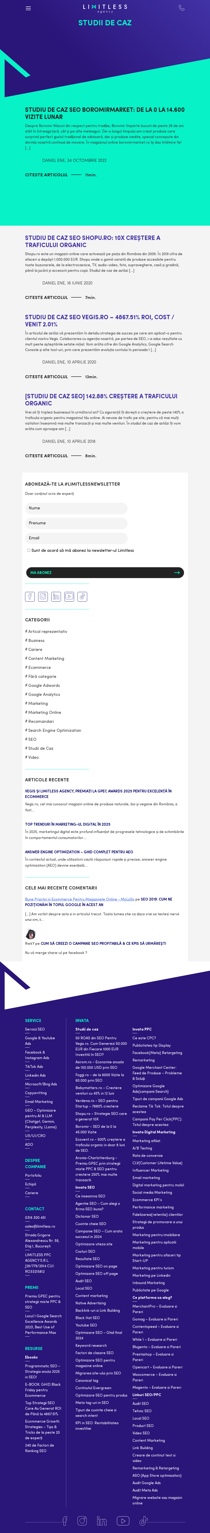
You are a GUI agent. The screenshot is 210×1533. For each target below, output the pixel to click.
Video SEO (141, 1433)
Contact (34, 1209)
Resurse (34, 1349)
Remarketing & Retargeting (155, 1468)
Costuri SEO (85, 1252)
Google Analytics (44, 695)
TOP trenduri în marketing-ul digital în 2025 (67, 825)
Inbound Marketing (148, 1283)
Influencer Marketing (150, 1171)
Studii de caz (86, 1029)
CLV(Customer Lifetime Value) (157, 1163)
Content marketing (91, 1296)
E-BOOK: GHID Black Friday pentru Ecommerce (43, 1390)
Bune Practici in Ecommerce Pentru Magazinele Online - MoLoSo (79, 899)
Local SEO (83, 1289)
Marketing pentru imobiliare (156, 1235)
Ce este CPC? (144, 1038)
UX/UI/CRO (35, 1136)
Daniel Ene (53, 161)
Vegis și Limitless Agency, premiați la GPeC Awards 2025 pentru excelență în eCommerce (98, 794)
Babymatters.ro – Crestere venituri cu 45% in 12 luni (98, 1091)
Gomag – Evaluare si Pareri (155, 1319)
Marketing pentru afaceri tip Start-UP (156, 1258)
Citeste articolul (46, 175)
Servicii (33, 1021)
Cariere (35, 650)
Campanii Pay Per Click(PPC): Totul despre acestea (157, 1122)
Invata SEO (85, 1188)
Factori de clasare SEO (94, 1353)
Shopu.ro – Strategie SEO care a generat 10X (101, 1116)
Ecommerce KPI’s (147, 1200)
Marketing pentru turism (153, 1268)
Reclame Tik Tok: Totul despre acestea (158, 1109)
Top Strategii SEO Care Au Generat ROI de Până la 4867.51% (43, 1408)
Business (36, 641)
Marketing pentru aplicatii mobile (154, 1245)
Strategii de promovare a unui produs (157, 1225)
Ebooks (31, 1357)
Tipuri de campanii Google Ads (157, 1099)
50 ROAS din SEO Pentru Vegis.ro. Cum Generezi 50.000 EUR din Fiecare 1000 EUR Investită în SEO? (101, 1047)
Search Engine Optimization (54, 731)
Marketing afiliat (146, 1141)
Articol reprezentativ (47, 632)
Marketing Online (44, 713)
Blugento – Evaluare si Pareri (156, 1347)
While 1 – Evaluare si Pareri (154, 1340)
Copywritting (36, 1093)
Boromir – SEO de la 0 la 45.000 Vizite (95, 1129)
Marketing (38, 704)
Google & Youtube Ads (40, 1041)
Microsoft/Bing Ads (41, 1084)
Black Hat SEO (87, 1318)
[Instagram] (82, 1521)
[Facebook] (65, 1521)
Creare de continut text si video (153, 1458)
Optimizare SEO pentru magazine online (95, 1363)
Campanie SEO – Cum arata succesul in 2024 (98, 1234)
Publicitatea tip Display (151, 1046)
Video (33, 758)
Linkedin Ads (35, 1076)
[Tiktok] (144, 1521)
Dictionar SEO (87, 1217)
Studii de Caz (40, 749)
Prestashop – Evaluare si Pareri (153, 1357)
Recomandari (41, 722)
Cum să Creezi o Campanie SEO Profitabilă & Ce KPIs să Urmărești (103, 944)
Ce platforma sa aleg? (152, 1298)
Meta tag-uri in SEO (92, 1403)
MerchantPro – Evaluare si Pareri (154, 1309)
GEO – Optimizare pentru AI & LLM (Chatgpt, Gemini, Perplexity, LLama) (41, 1119)
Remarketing (143, 1060)
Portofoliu (33, 1176)
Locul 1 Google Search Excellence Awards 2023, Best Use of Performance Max (43, 1324)
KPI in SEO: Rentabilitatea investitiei (96, 1426)
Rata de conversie (147, 1156)
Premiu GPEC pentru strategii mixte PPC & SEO (42, 1302)
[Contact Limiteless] (181, 9)
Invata (82, 1021)
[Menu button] (28, 8)
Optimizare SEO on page (96, 1266)
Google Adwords (44, 686)
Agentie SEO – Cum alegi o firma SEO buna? (97, 1206)
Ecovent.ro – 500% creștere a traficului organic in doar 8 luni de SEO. (100, 1145)
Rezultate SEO (87, 1259)
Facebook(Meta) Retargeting (157, 1053)
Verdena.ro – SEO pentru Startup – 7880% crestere (96, 1103)
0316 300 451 (35, 1218)
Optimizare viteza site (93, 1244)
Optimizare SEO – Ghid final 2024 (98, 1335)
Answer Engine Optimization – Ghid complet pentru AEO (79, 852)
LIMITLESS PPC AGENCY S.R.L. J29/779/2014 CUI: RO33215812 (40, 1263)
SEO (32, 740)
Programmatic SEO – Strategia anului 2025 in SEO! (42, 1372)
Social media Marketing (152, 1193)
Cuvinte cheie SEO (90, 1224)
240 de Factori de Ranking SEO (39, 1448)
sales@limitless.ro (40, 1227)
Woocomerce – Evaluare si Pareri (154, 1377)
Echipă (30, 1184)
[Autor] (32, 161)
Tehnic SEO (142, 1411)
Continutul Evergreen (93, 1388)
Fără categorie (42, 677)
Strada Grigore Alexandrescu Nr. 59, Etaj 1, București (42, 1241)
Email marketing (146, 1178)
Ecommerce (39, 668)
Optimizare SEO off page (96, 1274)
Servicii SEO (35, 1029)
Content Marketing (46, 659)
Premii (31, 1288)
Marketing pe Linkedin (151, 1276)
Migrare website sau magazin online (157, 1500)
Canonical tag (86, 1381)
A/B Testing (142, 1148)
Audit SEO (83, 1281)
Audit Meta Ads (145, 1490)
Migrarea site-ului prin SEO (98, 1373)
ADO (29, 1145)
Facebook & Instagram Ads (37, 1055)
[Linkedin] (101, 1521)
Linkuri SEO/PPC (146, 1395)
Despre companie (35, 1164)
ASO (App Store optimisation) (156, 1476)
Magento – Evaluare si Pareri (156, 1388)
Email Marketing (39, 1102)
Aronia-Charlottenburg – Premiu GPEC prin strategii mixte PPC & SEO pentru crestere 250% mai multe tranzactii (97, 1169)
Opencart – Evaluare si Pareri (157, 1367)
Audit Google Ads (146, 1483)
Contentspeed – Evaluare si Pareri (155, 1329)
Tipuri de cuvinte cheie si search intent (95, 1413)
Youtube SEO (86, 1325)
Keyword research (91, 1346)
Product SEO (143, 1426)
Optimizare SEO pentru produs (101, 1395)
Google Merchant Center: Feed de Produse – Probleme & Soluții (157, 1073)
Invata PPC (142, 1029)
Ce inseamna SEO (90, 1196)
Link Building (142, 1448)
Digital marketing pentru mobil (158, 1185)
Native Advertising (90, 1303)
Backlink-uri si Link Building (97, 1311)
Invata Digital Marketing (153, 1132)
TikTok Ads (34, 1067)
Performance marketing (153, 1207)
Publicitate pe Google (150, 1290)
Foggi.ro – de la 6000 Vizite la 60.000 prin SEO (99, 1078)
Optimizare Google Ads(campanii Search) (150, 1089)
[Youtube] (123, 1521)
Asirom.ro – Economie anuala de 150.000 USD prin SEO (99, 1065)
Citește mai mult (50, 809)
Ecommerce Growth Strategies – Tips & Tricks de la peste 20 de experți (42, 1430)
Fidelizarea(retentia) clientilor (157, 1215)
